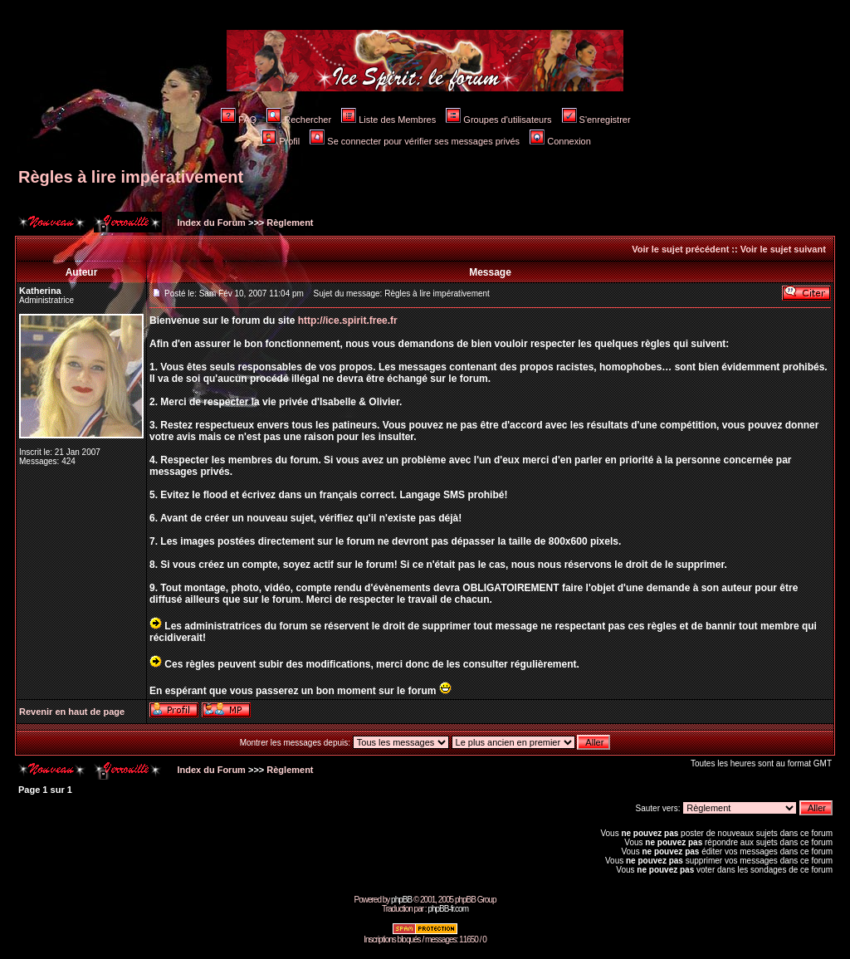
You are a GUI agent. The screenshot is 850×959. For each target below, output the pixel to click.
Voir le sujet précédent (680, 249)
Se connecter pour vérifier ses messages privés (415, 141)
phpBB (401, 899)
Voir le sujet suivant (783, 249)
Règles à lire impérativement (130, 177)
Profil (280, 141)
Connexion (560, 141)
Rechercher (298, 120)
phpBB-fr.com (447, 908)
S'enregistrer (596, 120)
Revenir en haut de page (72, 712)
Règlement (289, 223)
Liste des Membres (388, 120)
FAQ (238, 120)
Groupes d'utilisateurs (498, 120)
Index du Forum (210, 223)
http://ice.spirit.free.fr (348, 320)
